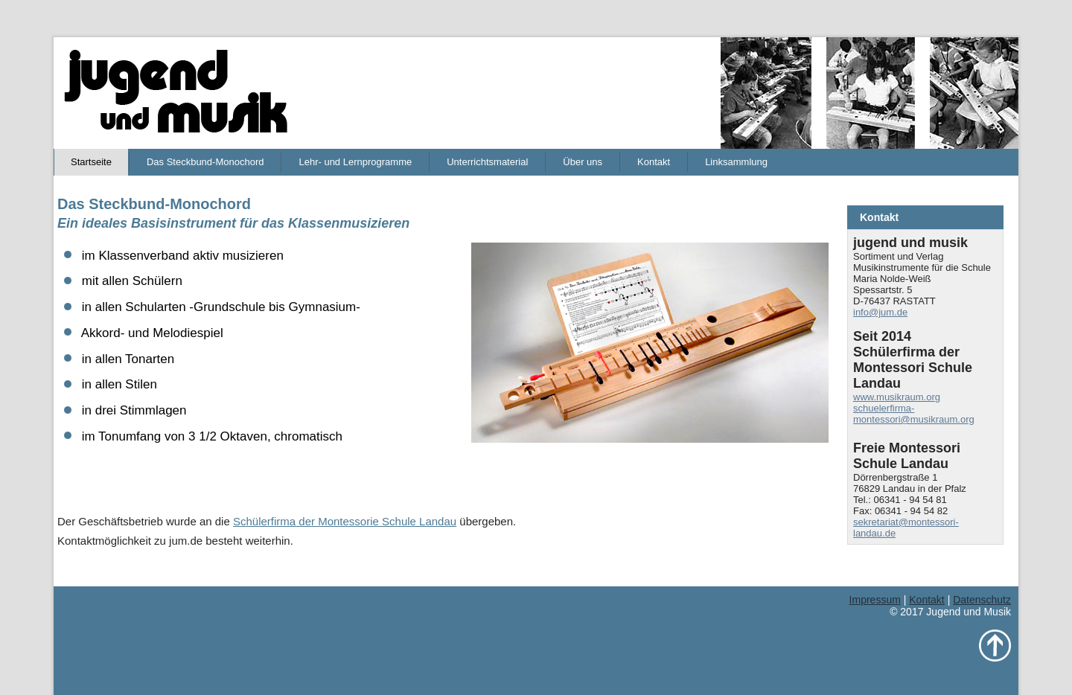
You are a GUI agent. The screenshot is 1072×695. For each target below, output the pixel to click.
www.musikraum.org (896, 397)
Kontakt (653, 161)
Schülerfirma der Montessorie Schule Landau (344, 521)
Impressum (875, 600)
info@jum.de (880, 312)
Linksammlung (736, 161)
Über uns (582, 161)
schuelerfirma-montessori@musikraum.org (913, 414)
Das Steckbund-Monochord (205, 161)
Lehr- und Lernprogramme (355, 161)
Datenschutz (982, 600)
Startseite (91, 161)
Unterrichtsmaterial (487, 161)
